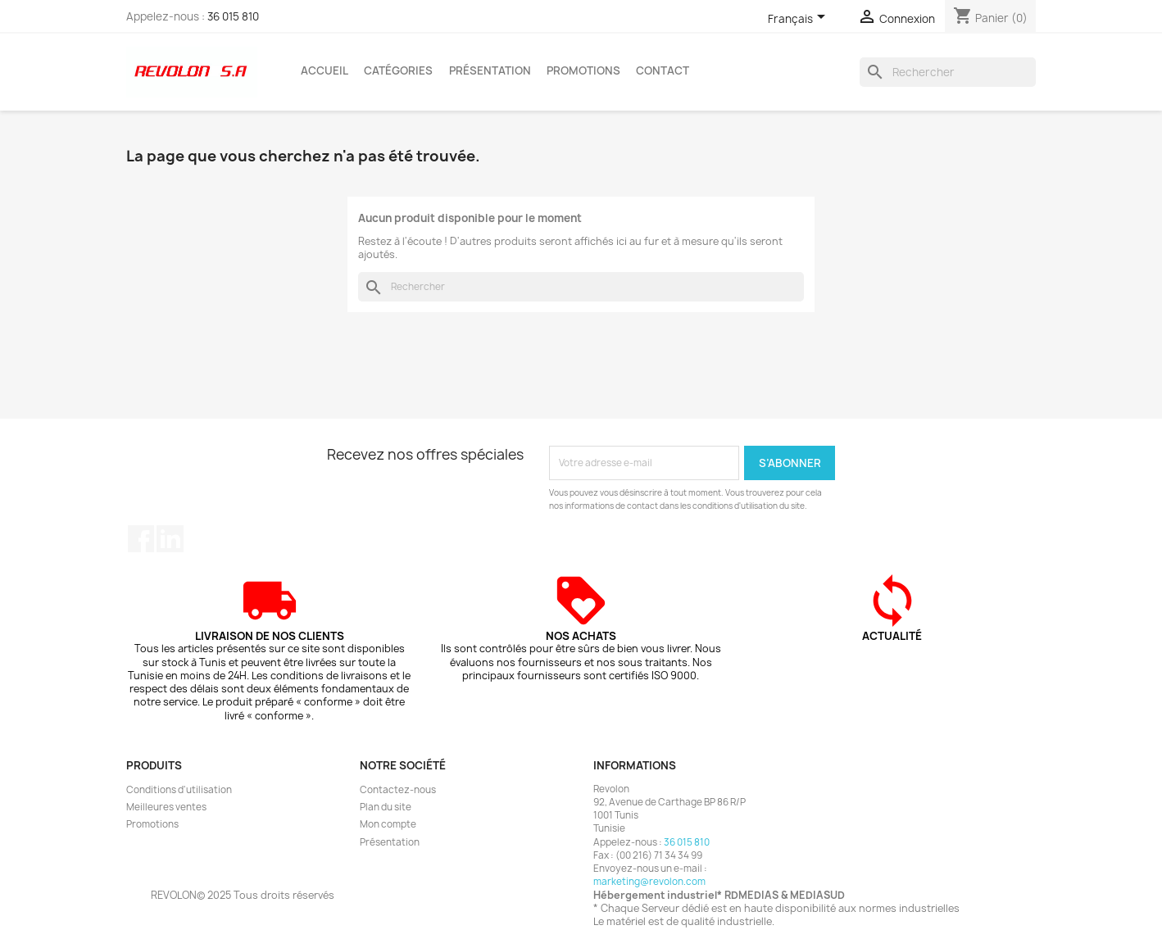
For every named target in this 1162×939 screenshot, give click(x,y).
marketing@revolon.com (649, 881)
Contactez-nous (398, 789)
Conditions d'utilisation (179, 789)
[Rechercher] (948, 72)
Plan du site (385, 807)
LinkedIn (170, 538)
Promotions (583, 70)
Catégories (398, 70)
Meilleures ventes (166, 807)
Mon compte (388, 824)
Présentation (490, 70)
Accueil (324, 70)
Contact (662, 70)
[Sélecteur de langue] (799, 19)
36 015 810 (233, 16)
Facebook (141, 538)
